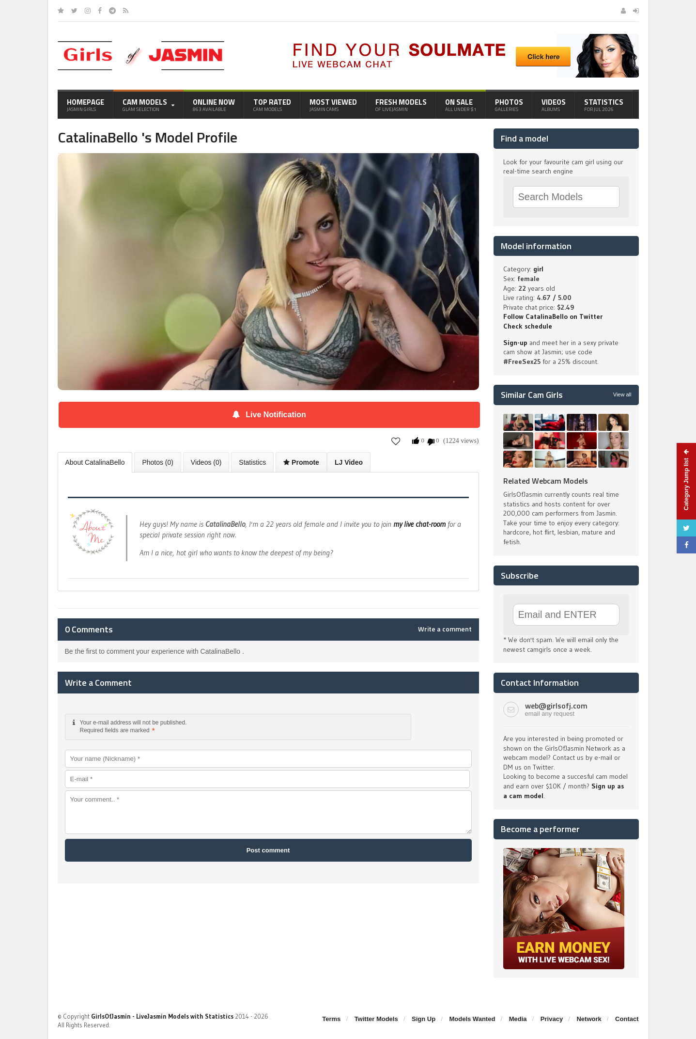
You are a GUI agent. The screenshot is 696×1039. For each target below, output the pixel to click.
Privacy (552, 1019)
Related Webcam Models (545, 481)
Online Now (214, 104)
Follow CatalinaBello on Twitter (553, 316)
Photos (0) (157, 462)
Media (518, 1019)
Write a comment (445, 629)
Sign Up (423, 1019)
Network (588, 1019)
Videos (553, 104)
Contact (626, 1019)
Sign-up (515, 342)
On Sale (461, 104)
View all (622, 394)
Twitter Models (376, 1019)
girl (538, 269)
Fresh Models (401, 104)
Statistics (603, 104)
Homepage (85, 104)
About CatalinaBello (95, 462)
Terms (331, 1019)
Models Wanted (472, 1019)
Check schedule (527, 326)
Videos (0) (206, 462)
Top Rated (272, 104)
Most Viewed (333, 104)
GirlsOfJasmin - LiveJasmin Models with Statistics (162, 1016)
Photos (509, 104)
